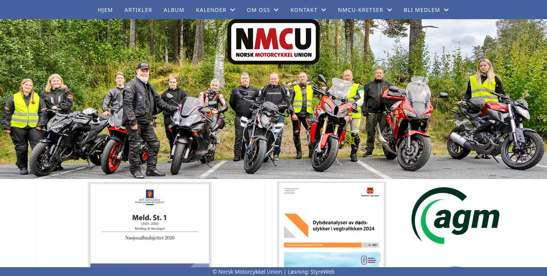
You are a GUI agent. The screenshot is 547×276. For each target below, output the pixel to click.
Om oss (263, 9)
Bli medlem (426, 9)
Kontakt (309, 9)
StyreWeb (323, 271)
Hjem (105, 9)
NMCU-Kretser (365, 9)
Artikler (138, 9)
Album (174, 9)
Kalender (216, 9)
